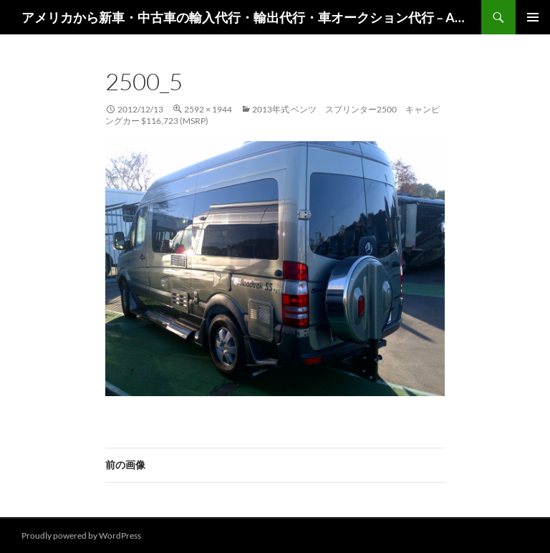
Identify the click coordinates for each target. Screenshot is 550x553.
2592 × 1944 (208, 109)
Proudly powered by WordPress (81, 535)
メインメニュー (533, 17)
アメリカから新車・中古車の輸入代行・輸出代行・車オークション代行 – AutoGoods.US (244, 17)
